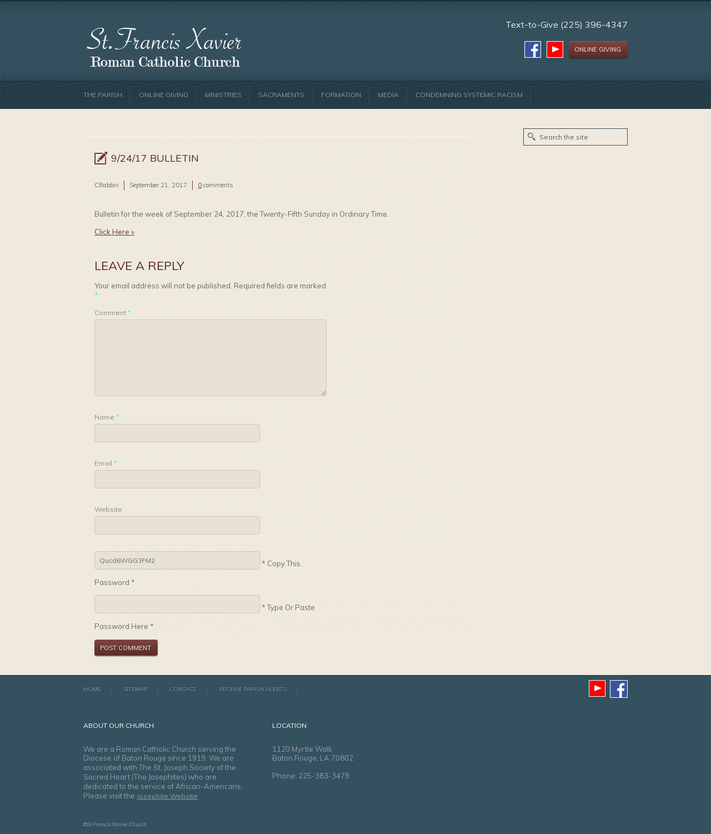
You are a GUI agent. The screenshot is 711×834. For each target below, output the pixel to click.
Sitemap (135, 689)
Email (105, 463)
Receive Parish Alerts (253, 689)
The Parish (102, 95)
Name (106, 417)
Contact (183, 689)
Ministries (223, 95)
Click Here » (114, 231)
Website (108, 509)
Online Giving (163, 95)
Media (388, 95)
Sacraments (281, 95)
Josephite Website (167, 796)
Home (92, 689)
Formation (341, 95)
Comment (112, 312)
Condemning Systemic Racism (469, 95)
